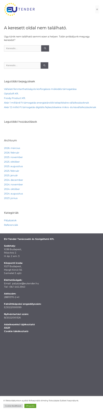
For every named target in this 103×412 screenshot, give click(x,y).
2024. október (12, 189)
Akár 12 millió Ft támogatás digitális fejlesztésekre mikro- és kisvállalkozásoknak (50, 107)
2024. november (13, 184)
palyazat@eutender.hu (25, 283)
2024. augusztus (13, 193)
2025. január (11, 175)
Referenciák (11, 225)
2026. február (11, 152)
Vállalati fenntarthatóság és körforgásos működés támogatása (40, 89)
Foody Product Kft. (15, 98)
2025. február (11, 171)
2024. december (13, 180)
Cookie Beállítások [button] (13, 406)
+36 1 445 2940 (17, 286)
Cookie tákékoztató (16, 331)
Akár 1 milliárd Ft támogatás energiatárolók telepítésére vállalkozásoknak (46, 102)
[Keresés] (45, 48)
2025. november (13, 157)
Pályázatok (10, 220)
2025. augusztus (13, 166)
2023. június (11, 198)
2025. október (12, 161)
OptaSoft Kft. (11, 93)
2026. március (12, 148)
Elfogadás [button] (30, 406)
